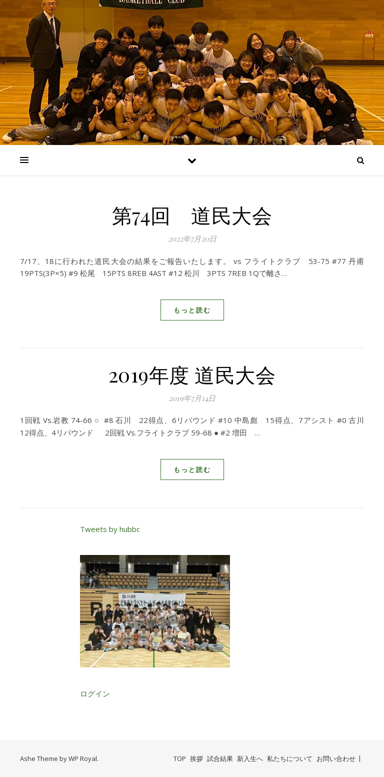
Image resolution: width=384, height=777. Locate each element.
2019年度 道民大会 (192, 374)
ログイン (95, 693)
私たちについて (289, 758)
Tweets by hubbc (110, 529)
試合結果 (220, 758)
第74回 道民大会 (192, 215)
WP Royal (82, 758)
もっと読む (192, 310)
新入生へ (250, 758)
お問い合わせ (336, 758)
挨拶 (196, 758)
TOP (180, 758)
